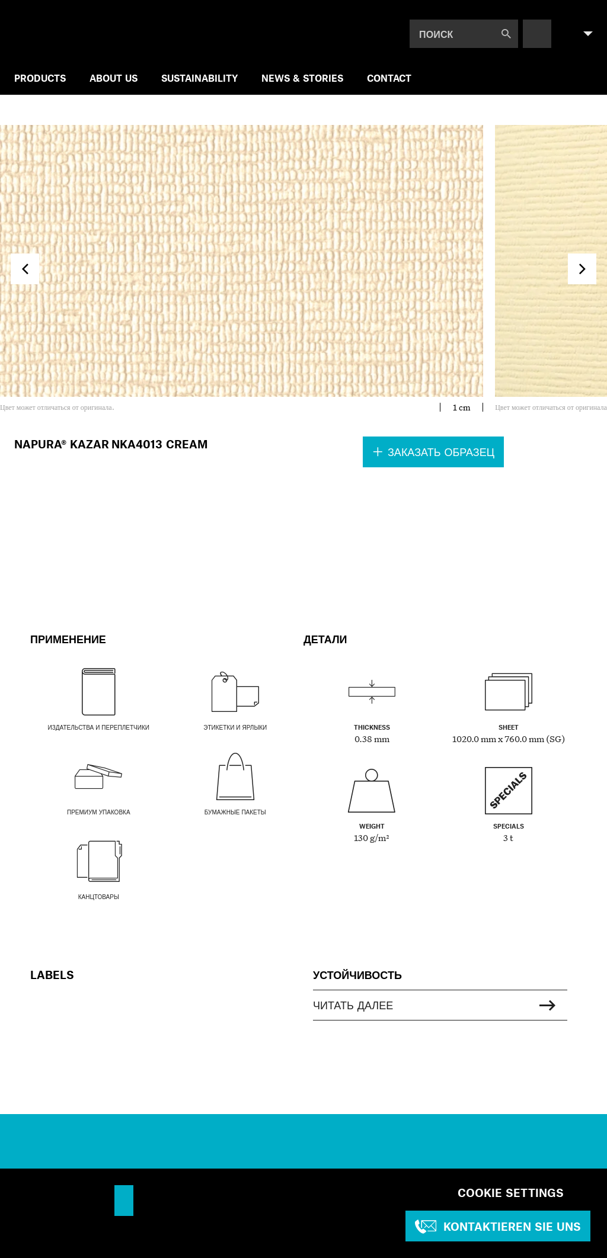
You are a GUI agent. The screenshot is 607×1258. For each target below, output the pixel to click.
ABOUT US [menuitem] (114, 78)
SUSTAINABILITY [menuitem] (199, 78)
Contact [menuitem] (389, 78)
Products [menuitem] (40, 78)
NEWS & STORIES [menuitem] (302, 78)
